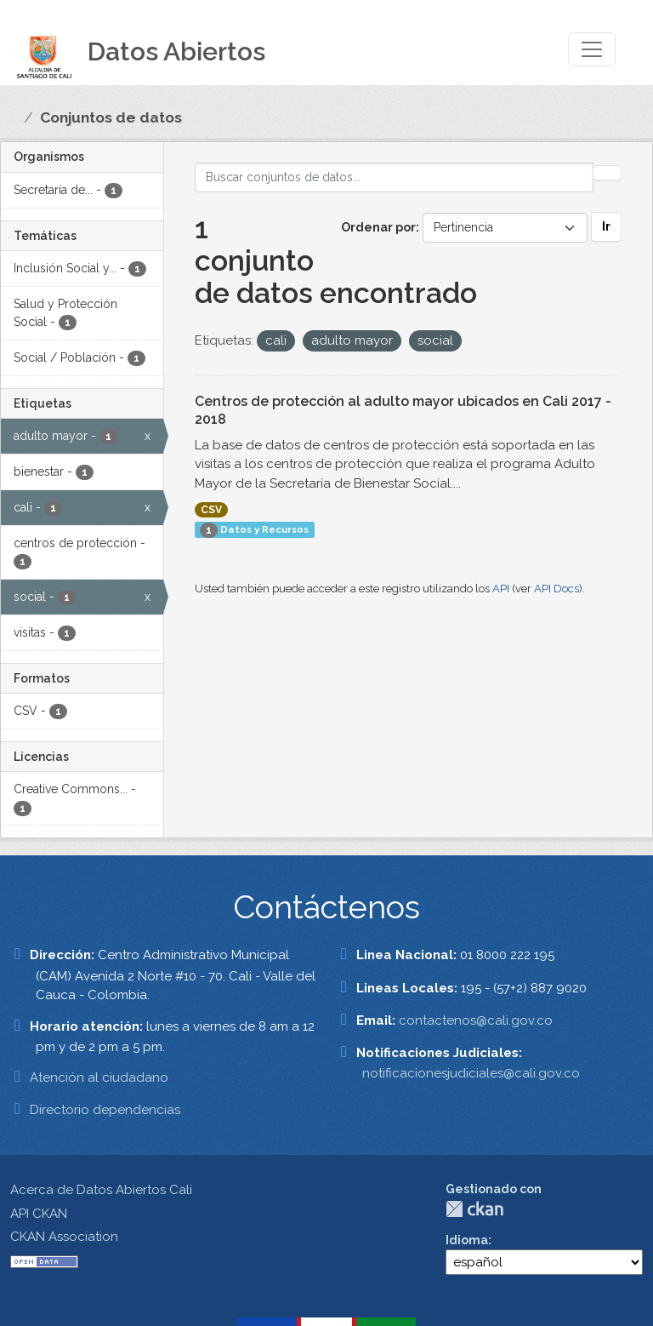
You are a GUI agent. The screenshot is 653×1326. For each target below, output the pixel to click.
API (500, 588)
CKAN (474, 1209)
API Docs (556, 588)
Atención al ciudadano (99, 1077)
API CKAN (38, 1213)
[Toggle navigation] (592, 49)
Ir (606, 226)
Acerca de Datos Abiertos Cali (101, 1189)
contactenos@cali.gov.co (476, 1020)
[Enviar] (607, 172)
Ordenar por (378, 227)
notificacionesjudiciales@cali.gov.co (471, 1073)
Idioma (467, 1240)
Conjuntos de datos (111, 117)
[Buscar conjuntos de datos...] (394, 177)
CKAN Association (64, 1236)
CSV (211, 510)
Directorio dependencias (105, 1109)
